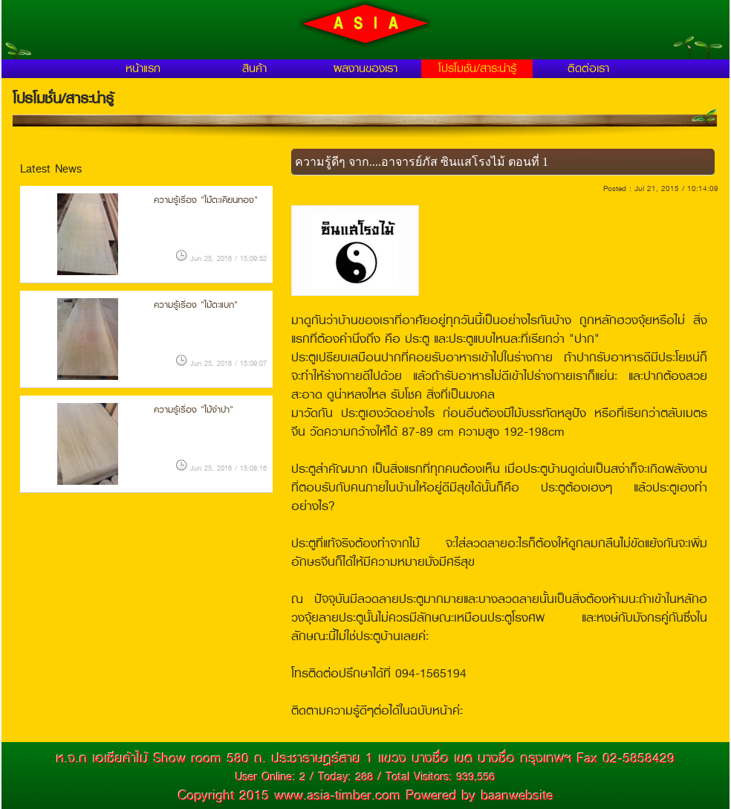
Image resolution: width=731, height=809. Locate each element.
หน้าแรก (143, 68)
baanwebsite (517, 795)
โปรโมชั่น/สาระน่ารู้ (477, 68)
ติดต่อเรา (588, 68)
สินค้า (254, 68)
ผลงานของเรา (365, 68)
